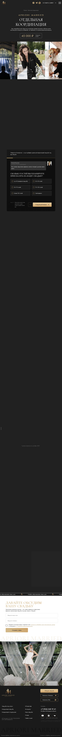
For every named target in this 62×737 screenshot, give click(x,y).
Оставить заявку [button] (48, 3)
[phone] (32, 621)
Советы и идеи (28, 718)
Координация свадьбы (8, 709)
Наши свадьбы (29, 712)
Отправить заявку (17, 630)
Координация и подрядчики (9, 712)
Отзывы (27, 715)
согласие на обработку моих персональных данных (43, 624)
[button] (55, 2)
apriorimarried (48, 718)
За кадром (28, 709)
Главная (25, 10)
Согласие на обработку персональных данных (50, 735)
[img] (4, 2)
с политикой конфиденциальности (25, 626)
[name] (32, 615)
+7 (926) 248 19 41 (48, 709)
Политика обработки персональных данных (10, 735)
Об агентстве (28, 706)
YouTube (42, 718)
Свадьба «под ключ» (7, 706)
